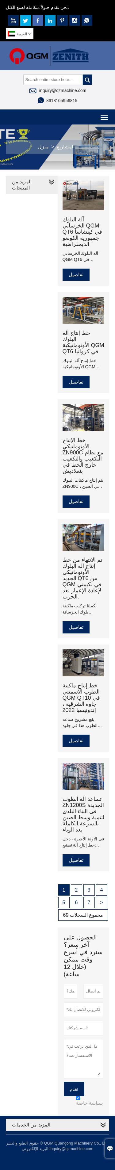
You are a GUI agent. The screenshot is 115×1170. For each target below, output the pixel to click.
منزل (43, 146)
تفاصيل (76, 274)
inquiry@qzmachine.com (62, 90)
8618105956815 (61, 100)
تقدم (74, 1089)
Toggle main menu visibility (105, 115)
